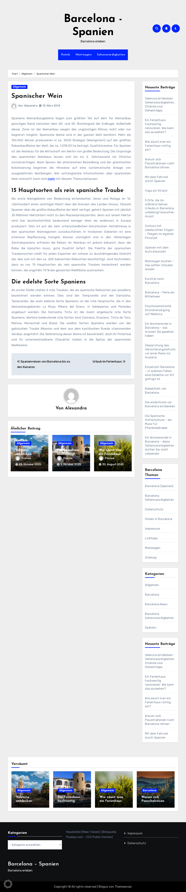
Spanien (150, 627)
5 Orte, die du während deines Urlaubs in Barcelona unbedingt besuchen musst (159, 208)
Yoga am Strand (156, 190)
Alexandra (30, 105)
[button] (8, 884)
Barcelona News (156, 604)
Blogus (103, 886)
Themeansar (123, 886)
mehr (51, 179)
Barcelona (152, 594)
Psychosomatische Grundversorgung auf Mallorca (158, 310)
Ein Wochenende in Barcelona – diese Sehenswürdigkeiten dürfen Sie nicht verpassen (159, 445)
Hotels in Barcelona (158, 519)
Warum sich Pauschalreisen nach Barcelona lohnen (159, 163)
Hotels (65, 54)
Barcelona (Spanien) (159, 486)
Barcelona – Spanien (33, 864)
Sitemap (150, 557)
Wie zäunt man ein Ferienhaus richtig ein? (110, 454)
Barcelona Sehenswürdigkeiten (159, 616)
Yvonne (23, 458)
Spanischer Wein (38, 96)
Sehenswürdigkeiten (111, 54)
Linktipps (151, 538)
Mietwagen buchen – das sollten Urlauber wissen (159, 265)
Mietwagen (84, 54)
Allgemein (19, 86)
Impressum (152, 528)
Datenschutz (154, 509)
